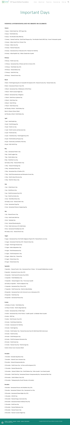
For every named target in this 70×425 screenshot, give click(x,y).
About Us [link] (41, 2)
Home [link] (35, 2)
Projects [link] (48, 2)
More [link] (63, 2)
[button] (68, 2)
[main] (35, 12)
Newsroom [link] (56, 2)
